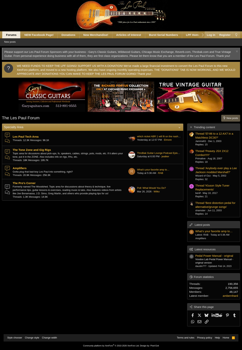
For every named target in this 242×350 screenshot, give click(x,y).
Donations (72, 34)
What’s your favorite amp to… (149, 173)
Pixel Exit (154, 346)
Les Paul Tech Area (29, 140)
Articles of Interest (132, 34)
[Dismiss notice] (232, 52)
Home (224, 337)
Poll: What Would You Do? (147, 191)
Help (215, 337)
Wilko (153, 195)
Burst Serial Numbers (167, 34)
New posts (15, 41)
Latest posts (198, 228)
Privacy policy (202, 337)
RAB (157, 177)
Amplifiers (23, 172)
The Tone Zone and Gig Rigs (35, 153)
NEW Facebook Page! (42, 34)
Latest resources (201, 253)
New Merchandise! (99, 34)
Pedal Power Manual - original (211, 259)
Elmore (164, 143)
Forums (15, 34)
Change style (34, 337)
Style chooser (16, 337)
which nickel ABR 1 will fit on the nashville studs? (160, 140)
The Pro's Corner (27, 187)
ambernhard (226, 299)
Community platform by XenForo (111, 346)
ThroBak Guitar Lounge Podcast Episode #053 (158, 157)
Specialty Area (17, 131)
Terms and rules (183, 337)
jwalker (161, 160)
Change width (51, 337)
